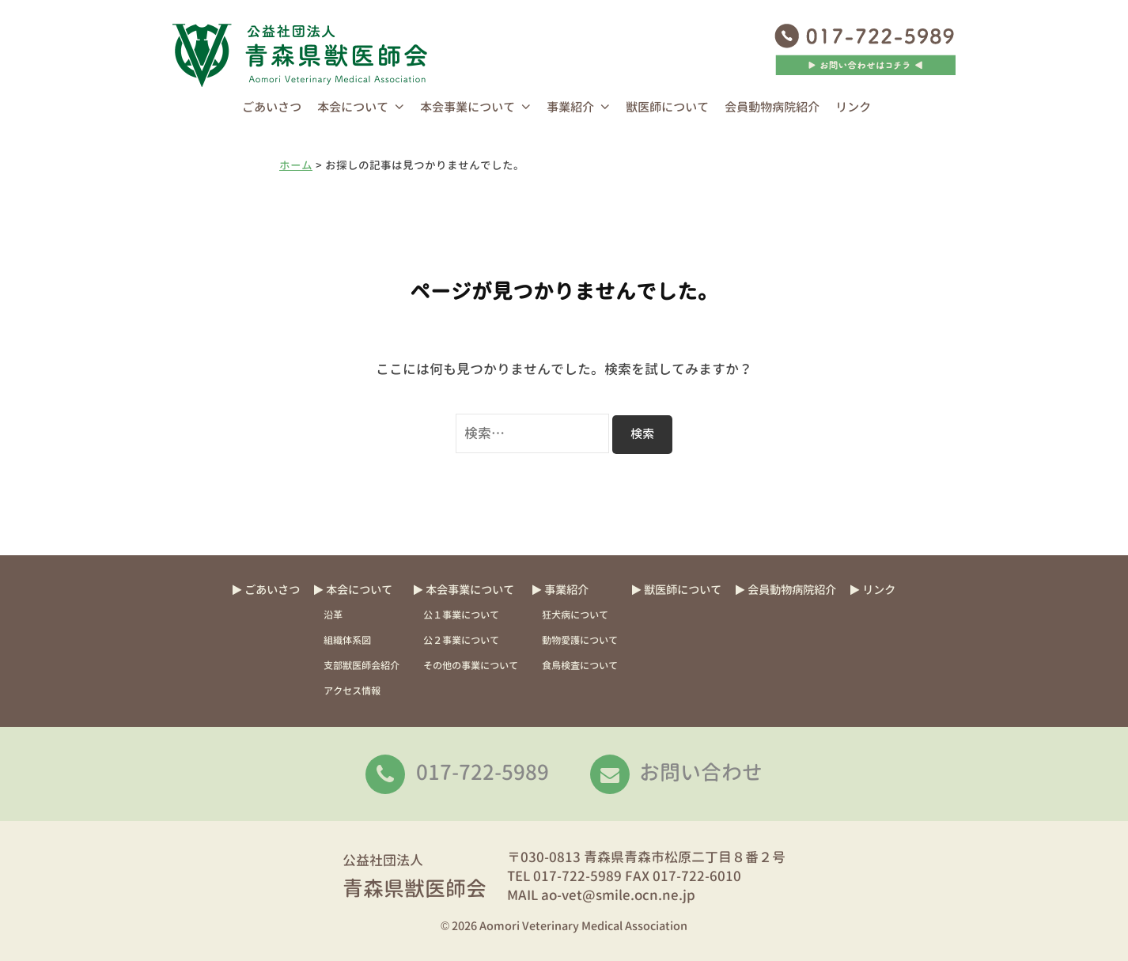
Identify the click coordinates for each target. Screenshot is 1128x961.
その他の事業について (470, 665)
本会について (352, 107)
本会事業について (467, 107)
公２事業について (461, 640)
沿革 (333, 615)
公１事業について (461, 615)
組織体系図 (347, 640)
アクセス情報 (352, 691)
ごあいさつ (271, 107)
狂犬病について (575, 615)
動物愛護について (580, 640)
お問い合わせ (701, 772)
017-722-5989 (482, 772)
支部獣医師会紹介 (361, 665)
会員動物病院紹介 (772, 107)
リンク (853, 107)
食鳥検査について (580, 665)
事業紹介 (570, 107)
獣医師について (667, 107)
